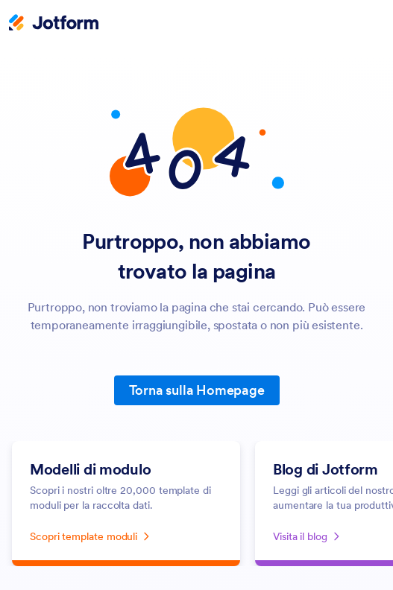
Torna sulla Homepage (197, 390)
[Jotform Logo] (53, 24)
